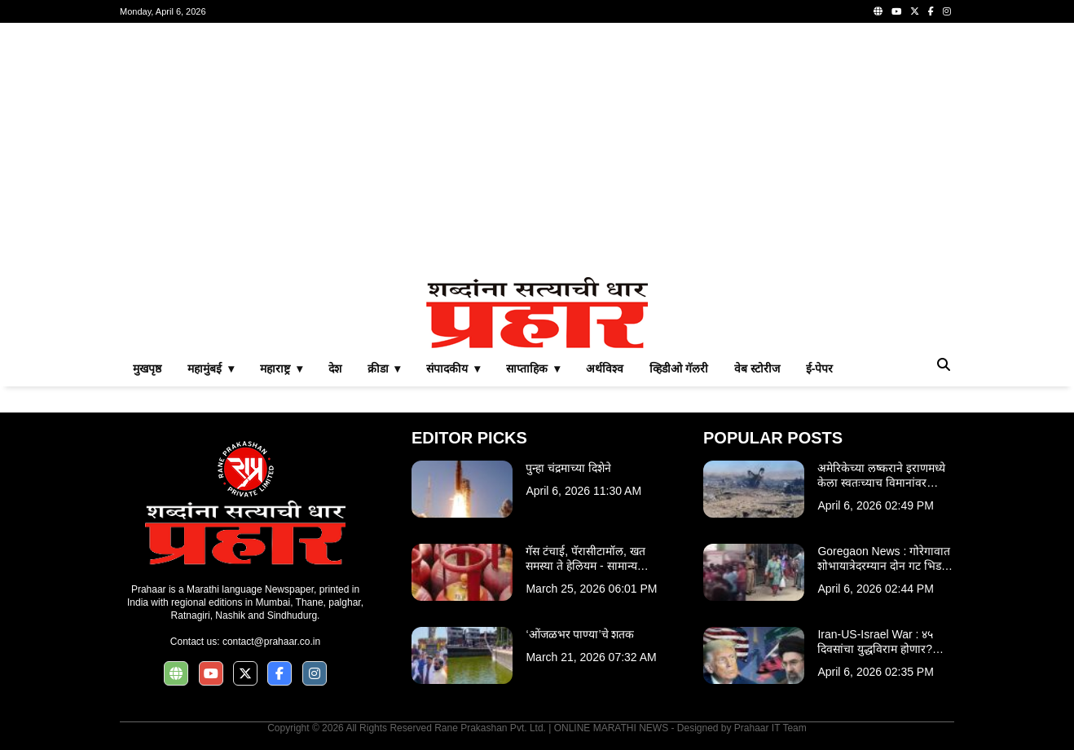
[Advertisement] (537, 150)
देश (334, 368)
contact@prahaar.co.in (271, 641)
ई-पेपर (820, 368)
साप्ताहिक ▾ (533, 368)
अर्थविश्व (604, 368)
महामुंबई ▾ (210, 368)
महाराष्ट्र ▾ (281, 368)
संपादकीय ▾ (453, 368)
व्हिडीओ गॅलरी (678, 368)
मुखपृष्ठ (147, 368)
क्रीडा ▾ (384, 368)
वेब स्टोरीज (757, 368)
